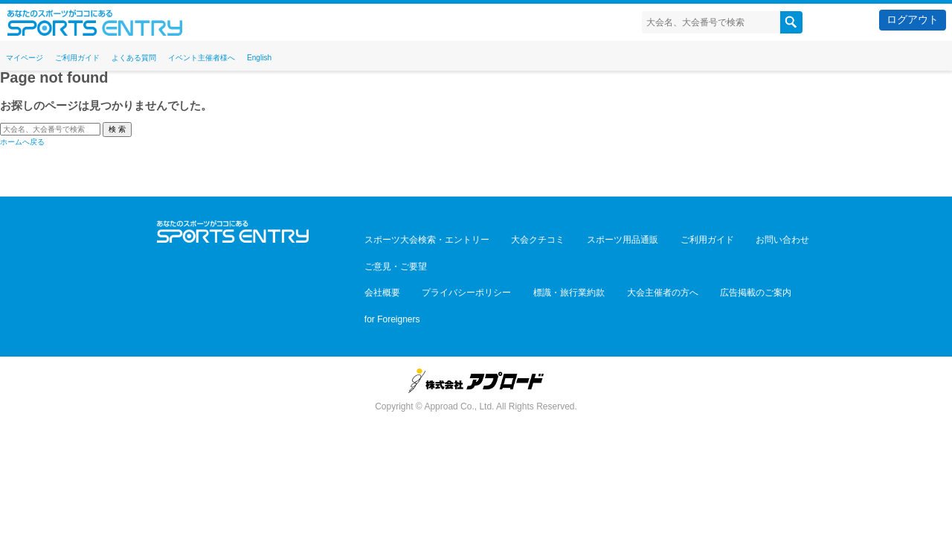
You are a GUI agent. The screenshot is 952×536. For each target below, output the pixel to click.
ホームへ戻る (22, 142)
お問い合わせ (730, 237)
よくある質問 (175, 56)
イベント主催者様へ (265, 56)
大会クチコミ (520, 237)
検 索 (117, 129)
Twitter (200, 262)
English (341, 57)
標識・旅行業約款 (540, 257)
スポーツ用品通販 (593, 237)
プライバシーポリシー (449, 257)
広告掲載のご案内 (703, 257)
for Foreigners (777, 257)
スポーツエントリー (94, 23)
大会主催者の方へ (621, 257)
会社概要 (376, 257)
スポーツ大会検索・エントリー (420, 237)
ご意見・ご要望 (799, 237)
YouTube (265, 262)
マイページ (32, 56)
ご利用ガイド (101, 56)
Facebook (233, 262)
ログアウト (913, 19)
